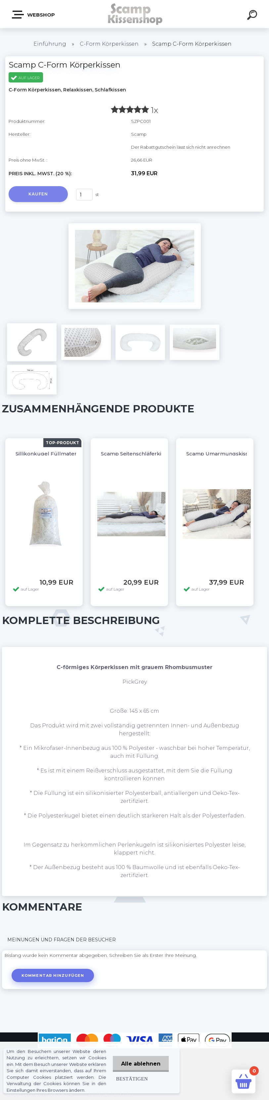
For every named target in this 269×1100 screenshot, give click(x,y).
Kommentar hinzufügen (53, 975)
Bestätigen (132, 1078)
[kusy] (84, 194)
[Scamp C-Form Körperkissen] (134, 226)
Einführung (49, 44)
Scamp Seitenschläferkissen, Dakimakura (154, 453)
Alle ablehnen (140, 1064)
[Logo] (134, 14)
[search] (253, 16)
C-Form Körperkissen (109, 44)
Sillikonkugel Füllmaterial (49, 453)
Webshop (34, 15)
